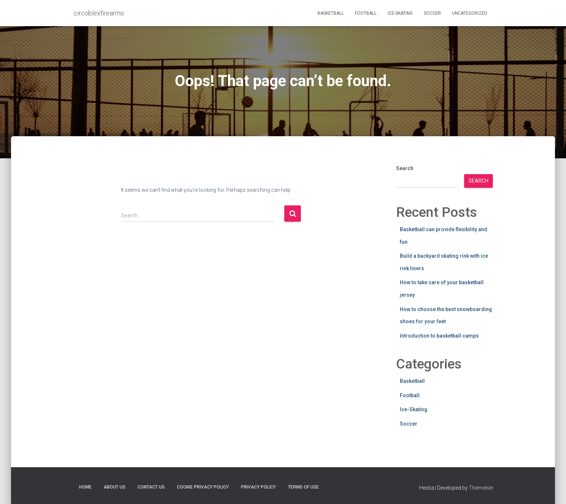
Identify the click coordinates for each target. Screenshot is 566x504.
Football (366, 13)
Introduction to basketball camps (439, 336)
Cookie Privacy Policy (203, 487)
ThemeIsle (481, 488)
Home (85, 487)
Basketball (330, 13)
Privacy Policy (258, 487)
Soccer (432, 13)
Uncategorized (469, 13)
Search (404, 168)
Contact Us (151, 487)
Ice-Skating (400, 13)
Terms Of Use (303, 487)
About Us (114, 487)
